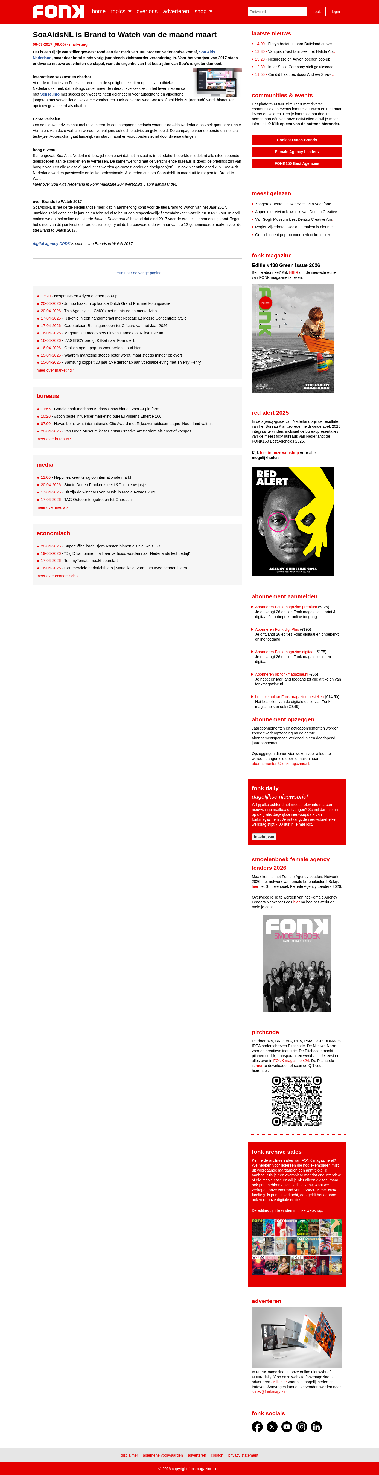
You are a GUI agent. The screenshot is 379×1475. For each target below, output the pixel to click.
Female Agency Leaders (297, 152)
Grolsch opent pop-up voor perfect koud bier (292, 235)
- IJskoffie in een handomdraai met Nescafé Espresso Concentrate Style (113, 318)
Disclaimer (129, 1455)
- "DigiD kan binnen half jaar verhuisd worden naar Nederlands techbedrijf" (115, 553)
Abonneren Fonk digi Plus (277, 629)
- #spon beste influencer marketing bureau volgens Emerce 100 (101, 416)
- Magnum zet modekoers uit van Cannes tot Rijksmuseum (102, 333)
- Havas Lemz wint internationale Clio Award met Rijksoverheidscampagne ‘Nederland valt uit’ (127, 423)
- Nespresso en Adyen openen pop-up (79, 296)
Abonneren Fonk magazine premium (286, 607)
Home (99, 11)
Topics (118, 11)
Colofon (217, 1455)
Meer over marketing (54, 370)
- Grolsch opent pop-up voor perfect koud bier (91, 348)
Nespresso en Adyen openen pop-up (299, 59)
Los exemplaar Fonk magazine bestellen (289, 697)
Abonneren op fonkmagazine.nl (281, 674)
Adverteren (176, 11)
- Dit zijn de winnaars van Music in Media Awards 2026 (98, 492)
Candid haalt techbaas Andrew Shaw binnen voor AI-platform (319, 74)
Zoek (317, 11)
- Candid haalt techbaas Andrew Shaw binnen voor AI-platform (100, 409)
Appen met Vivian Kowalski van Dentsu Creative (296, 212)
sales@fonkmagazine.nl (272, 1392)
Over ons (147, 11)
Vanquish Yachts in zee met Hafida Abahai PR (307, 51)
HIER (293, 272)
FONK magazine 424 (291, 1060)
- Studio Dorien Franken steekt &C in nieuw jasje (93, 485)
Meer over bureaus (53, 439)
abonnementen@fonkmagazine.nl (280, 763)
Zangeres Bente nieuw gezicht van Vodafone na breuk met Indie (309, 204)
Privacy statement (243, 1455)
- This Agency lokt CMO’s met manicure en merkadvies (99, 311)
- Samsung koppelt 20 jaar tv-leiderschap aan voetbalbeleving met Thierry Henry (121, 362)
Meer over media (51, 507)
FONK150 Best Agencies (297, 163)
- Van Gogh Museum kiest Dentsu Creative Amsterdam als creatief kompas (116, 431)
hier (330, 809)
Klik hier (280, 1382)
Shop (200, 11)
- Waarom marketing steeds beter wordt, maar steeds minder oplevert (111, 355)
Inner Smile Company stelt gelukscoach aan (305, 67)
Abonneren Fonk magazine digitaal (284, 652)
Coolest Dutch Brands (297, 140)
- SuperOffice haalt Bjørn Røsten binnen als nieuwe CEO (100, 546)
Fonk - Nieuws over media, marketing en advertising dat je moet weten (59, 11)
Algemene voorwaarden (163, 1455)
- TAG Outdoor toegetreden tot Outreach (86, 499)
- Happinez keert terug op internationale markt (86, 477)
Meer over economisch (56, 576)
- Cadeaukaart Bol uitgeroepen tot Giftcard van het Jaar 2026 (104, 325)
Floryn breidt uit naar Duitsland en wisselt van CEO (311, 44)
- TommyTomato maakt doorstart (79, 560)
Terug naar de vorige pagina (137, 273)
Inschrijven (264, 836)
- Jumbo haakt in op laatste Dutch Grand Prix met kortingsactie (105, 303)
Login (336, 11)
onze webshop (310, 1210)
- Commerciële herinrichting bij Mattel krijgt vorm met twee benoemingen (114, 568)
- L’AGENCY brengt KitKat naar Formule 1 (88, 340)
